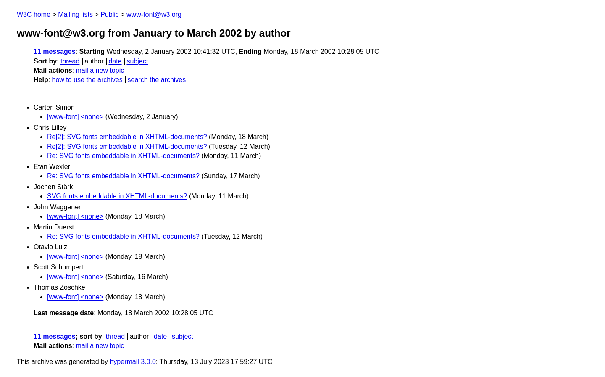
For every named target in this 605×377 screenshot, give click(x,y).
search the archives (157, 79)
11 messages (55, 51)
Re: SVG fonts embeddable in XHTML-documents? (123, 155)
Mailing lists (75, 14)
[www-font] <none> (75, 116)
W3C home (33, 14)
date (114, 61)
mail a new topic (100, 70)
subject (137, 61)
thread (69, 61)
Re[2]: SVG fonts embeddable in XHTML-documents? (127, 136)
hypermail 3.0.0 (132, 361)
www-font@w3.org (154, 14)
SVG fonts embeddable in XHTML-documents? (117, 196)
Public (109, 14)
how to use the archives (87, 79)
